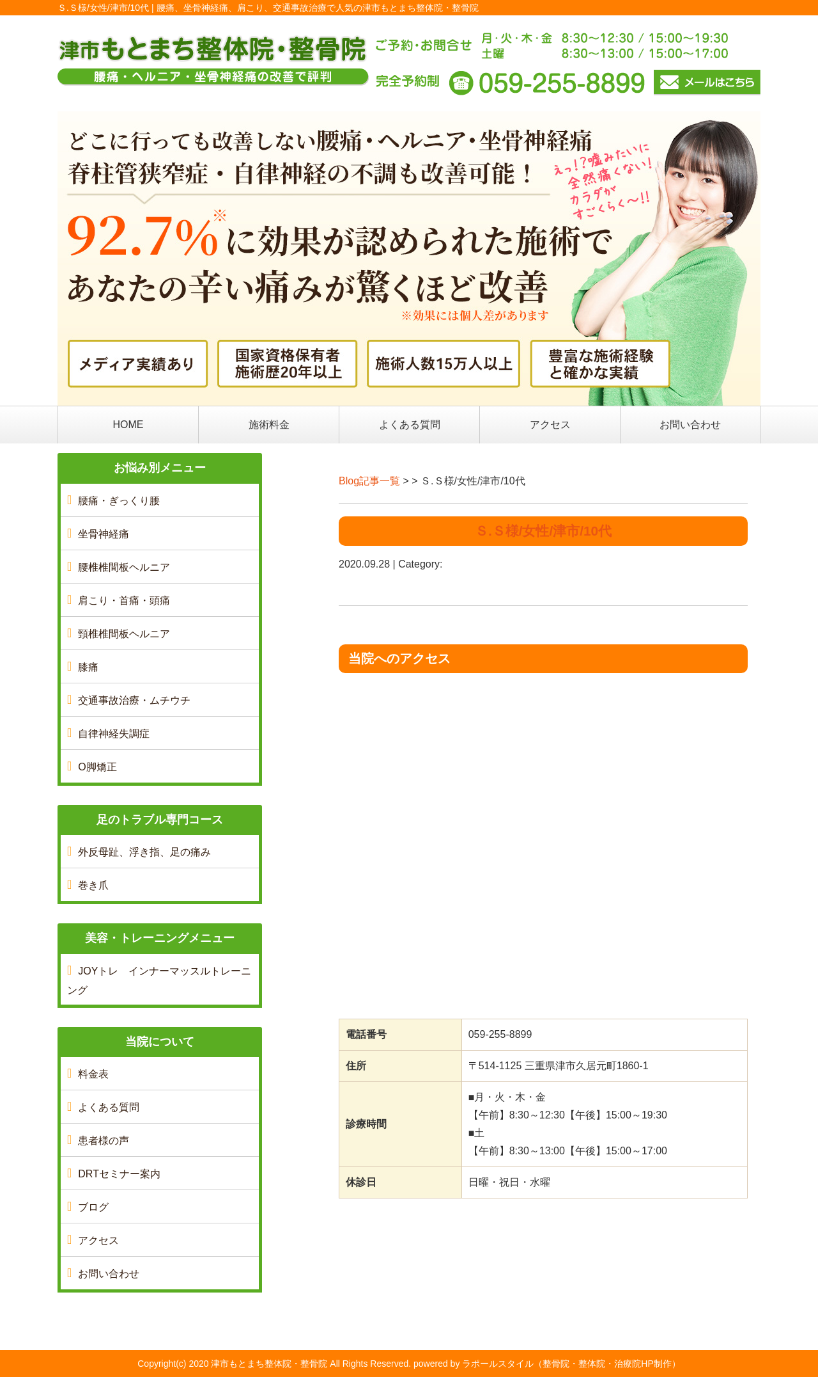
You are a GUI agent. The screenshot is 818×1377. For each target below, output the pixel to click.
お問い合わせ (690, 424)
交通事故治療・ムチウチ (134, 700)
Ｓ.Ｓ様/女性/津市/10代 (543, 530)
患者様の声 (103, 1140)
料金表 (93, 1074)
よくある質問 (409, 424)
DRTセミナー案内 (119, 1173)
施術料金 (269, 424)
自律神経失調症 (114, 733)
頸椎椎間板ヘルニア (124, 633)
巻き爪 (93, 885)
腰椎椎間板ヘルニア (124, 567)
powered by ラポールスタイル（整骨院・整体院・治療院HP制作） (547, 1363)
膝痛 (88, 667)
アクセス (550, 424)
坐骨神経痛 (103, 534)
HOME (128, 424)
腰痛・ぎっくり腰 (119, 500)
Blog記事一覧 (369, 480)
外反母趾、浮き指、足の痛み (144, 852)
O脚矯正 (97, 766)
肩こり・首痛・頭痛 (124, 600)
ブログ (93, 1207)
